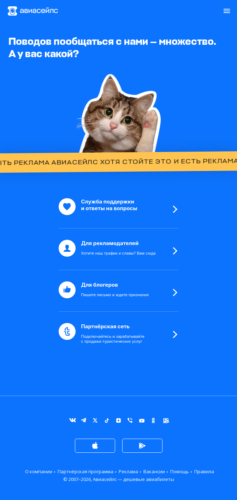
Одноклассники (153, 421)
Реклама (128, 471)
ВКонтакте (72, 421)
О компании (38, 471)
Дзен (118, 421)
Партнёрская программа (85, 471)
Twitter (95, 421)
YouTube (141, 421)
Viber (130, 421)
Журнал (165, 421)
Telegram (83, 421)
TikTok (106, 421)
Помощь (179, 471)
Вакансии (154, 471)
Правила (204, 471)
